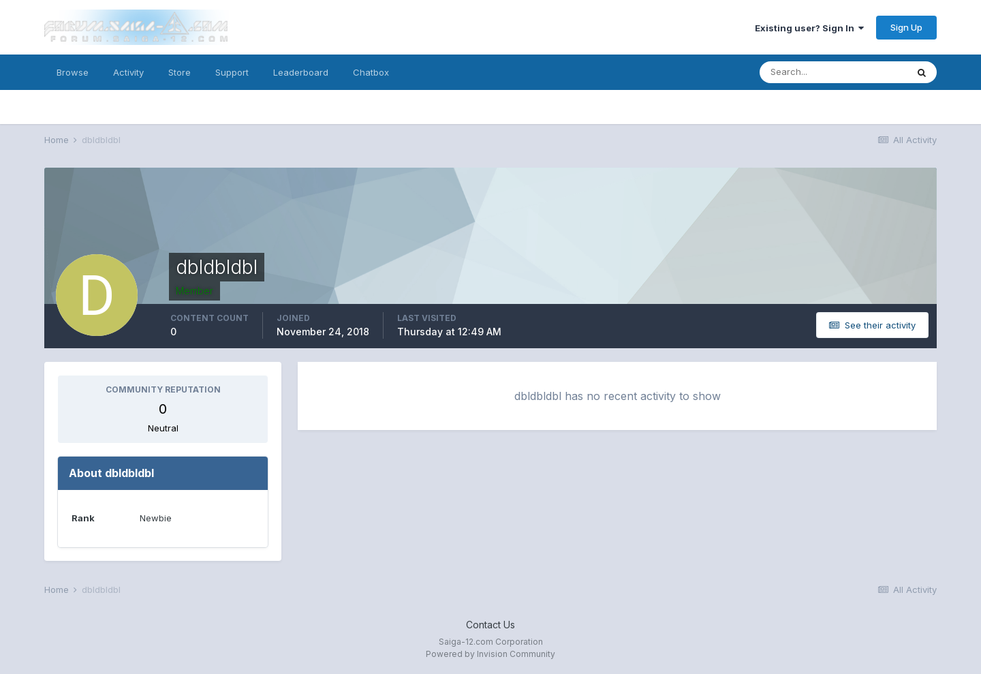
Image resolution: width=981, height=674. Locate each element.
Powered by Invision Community (490, 654)
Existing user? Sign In (809, 27)
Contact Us (490, 624)
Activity (128, 72)
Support (232, 72)
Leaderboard (300, 72)
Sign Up (906, 27)
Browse (73, 72)
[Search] (833, 72)
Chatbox (371, 72)
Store (179, 72)
